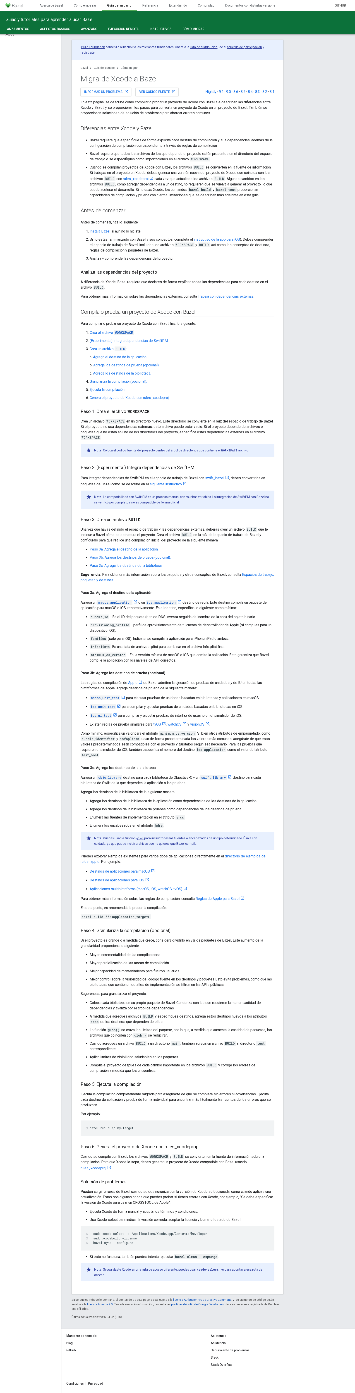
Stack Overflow (222, 1365)
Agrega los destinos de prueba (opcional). (126, 365)
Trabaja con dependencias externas (226, 296)
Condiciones (75, 1383)
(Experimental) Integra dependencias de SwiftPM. (129, 341)
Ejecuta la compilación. (107, 389)
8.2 (264, 92)
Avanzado (89, 29)
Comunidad (206, 5)
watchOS (175, 724)
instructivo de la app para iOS (217, 239)
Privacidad (95, 1383)
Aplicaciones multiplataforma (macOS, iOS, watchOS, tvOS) (136, 889)
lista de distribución (203, 47)
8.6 (235, 92)
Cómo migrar (129, 67)
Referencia (150, 5)
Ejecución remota (123, 29)
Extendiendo (178, 5)
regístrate (88, 52)
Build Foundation (93, 47)
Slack (214, 1357)
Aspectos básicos (55, 29)
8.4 (250, 92)
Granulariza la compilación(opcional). (118, 381)
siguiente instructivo (166, 484)
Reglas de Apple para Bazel (218, 899)
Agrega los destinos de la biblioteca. (122, 373)
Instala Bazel (100, 231)
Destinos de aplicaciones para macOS (120, 871)
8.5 (243, 92)
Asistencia (218, 1343)
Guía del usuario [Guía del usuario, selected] (119, 5)
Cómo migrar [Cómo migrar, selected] (193, 29)
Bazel (84, 67)
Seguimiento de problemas (230, 1350)
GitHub (340, 5)
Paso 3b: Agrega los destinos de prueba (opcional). (130, 557)
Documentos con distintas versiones (251, 5)
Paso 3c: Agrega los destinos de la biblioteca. (126, 565)
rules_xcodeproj (136, 179)
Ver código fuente (157, 92)
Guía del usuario (104, 67)
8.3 (257, 92)
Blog (69, 1343)
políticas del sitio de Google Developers (197, 1304)
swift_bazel (214, 478)
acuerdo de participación (244, 47)
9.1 (221, 92)
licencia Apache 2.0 (100, 1304)
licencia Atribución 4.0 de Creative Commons (202, 1299)
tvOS (157, 724)
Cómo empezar (85, 5)
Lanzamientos (17, 29)
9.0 (228, 92)
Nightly (210, 92)
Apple (132, 683)
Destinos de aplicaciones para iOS (117, 880)
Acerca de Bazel (51, 5)
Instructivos (160, 29)
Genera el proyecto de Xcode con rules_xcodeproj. (129, 398)
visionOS (197, 724)
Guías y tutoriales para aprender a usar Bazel (49, 19)
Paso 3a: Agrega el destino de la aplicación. (124, 549)
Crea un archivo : (108, 349)
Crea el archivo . (112, 332)
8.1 (272, 92)
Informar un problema (106, 92)
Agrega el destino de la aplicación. (120, 357)
